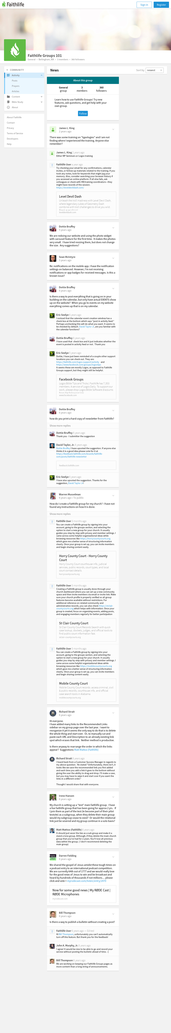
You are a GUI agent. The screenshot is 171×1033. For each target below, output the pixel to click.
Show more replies (60, 425)
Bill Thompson (67, 912)
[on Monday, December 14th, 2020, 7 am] (65, 497)
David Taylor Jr (86, 326)
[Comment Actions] (113, 129)
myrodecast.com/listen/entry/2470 (86, 880)
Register (161, 4)
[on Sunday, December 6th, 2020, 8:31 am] (65, 715)
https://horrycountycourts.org (95, 538)
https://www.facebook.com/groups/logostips (78, 364)
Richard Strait (67, 711)
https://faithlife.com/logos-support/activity (77, 361)
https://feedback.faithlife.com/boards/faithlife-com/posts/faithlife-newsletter (79, 455)
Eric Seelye (62, 314)
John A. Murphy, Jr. (67, 945)
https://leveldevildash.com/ (70, 187)
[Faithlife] (15, 5)
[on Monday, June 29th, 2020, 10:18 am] (65, 799)
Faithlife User (63, 164)
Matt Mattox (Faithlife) (86, 749)
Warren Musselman (70, 494)
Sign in (144, 4)
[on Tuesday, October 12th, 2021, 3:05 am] (65, 260)
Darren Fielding (67, 855)
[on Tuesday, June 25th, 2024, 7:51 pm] (65, 131)
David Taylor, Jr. (65, 444)
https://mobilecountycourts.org (96, 666)
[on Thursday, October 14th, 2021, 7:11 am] (65, 229)
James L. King (66, 128)
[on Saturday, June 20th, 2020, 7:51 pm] (65, 859)
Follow (83, 113)
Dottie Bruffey (67, 226)
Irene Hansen (66, 795)
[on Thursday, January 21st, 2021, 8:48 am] (65, 290)
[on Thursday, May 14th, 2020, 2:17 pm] (65, 916)
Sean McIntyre (67, 257)
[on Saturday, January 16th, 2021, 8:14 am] (65, 412)
